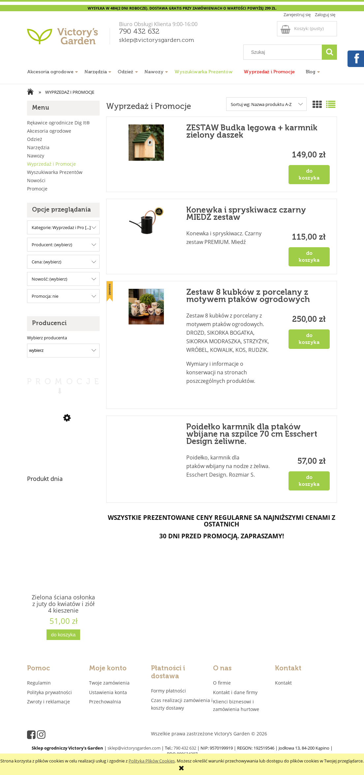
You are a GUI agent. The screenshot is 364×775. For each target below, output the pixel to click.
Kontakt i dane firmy (235, 692)
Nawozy (35, 155)
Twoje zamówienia (109, 683)
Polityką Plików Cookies (152, 761)
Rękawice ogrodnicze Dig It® (58, 122)
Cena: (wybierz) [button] (46, 262)
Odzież (34, 139)
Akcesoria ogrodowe (49, 131)
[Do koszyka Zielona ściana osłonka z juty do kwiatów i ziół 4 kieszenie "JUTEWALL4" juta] (63, 634)
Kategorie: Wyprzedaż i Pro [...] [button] (61, 227)
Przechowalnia (105, 701)
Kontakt (283, 683)
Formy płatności (168, 691)
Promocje (37, 188)
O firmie (222, 683)
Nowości (36, 180)
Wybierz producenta (47, 337)
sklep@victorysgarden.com (156, 40)
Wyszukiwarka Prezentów (54, 172)
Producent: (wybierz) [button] (52, 245)
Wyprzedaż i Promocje (51, 164)
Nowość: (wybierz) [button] (49, 279)
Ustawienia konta (108, 692)
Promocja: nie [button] (45, 296)
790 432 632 (139, 31)
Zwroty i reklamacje (48, 701)
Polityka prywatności (49, 692)
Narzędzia (38, 147)
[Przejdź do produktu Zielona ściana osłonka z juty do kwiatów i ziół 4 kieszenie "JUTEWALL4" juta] (63, 554)
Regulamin (39, 683)
